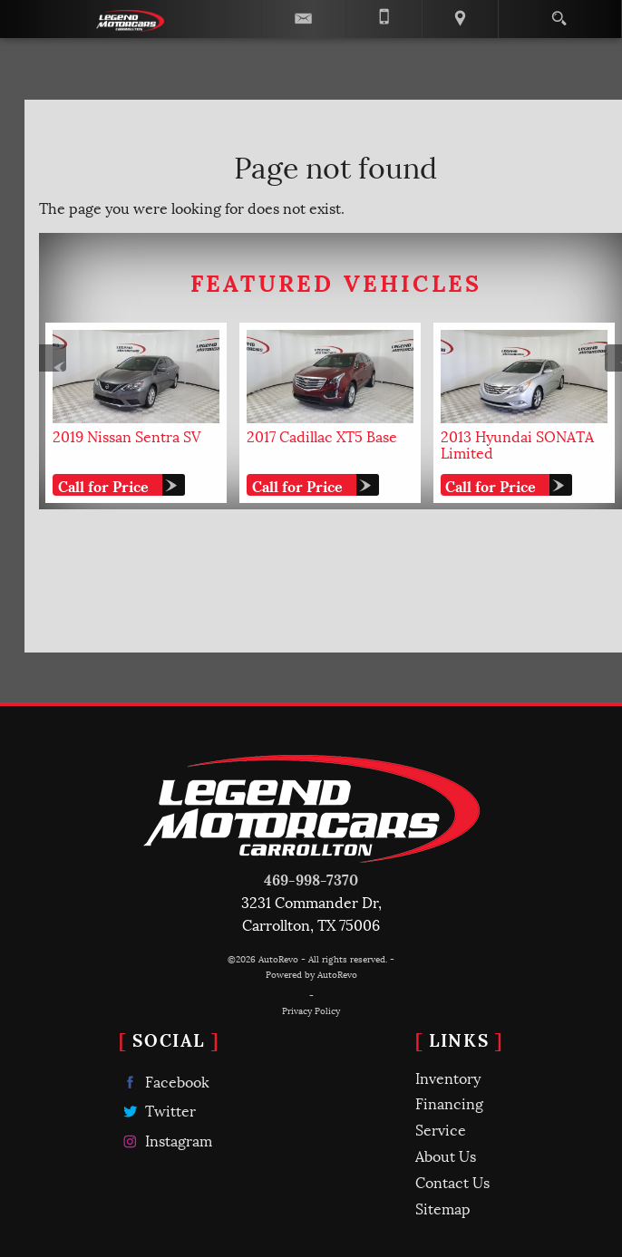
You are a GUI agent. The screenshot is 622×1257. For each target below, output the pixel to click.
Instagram (165, 1140)
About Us (445, 1155)
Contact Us (452, 1181)
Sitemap (443, 1207)
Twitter (157, 1110)
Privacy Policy (311, 1010)
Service (440, 1128)
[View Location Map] (460, 19)
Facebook (164, 1081)
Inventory (448, 1077)
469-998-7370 (311, 878)
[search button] (559, 13)
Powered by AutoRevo (311, 974)
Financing (449, 1102)
